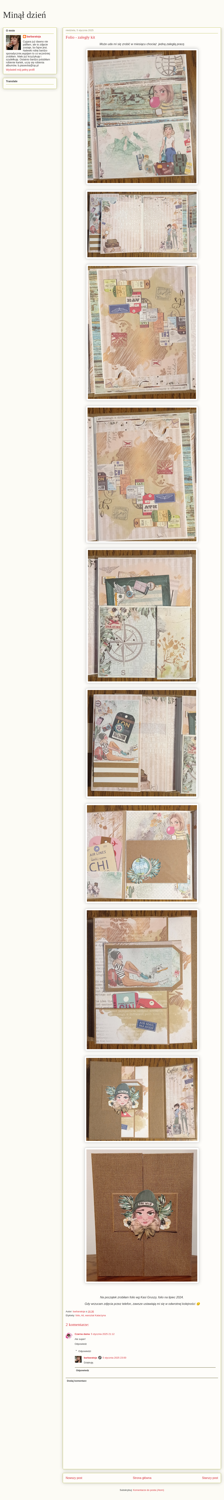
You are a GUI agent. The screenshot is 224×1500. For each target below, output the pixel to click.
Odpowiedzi (84, 1351)
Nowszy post (74, 1477)
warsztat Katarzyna (95, 1315)
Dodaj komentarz (77, 1380)
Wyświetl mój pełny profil (20, 69)
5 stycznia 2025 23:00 (114, 1357)
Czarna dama (82, 1334)
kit (82, 1315)
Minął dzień (24, 15)
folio (78, 1315)
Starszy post (210, 1477)
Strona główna (142, 1477)
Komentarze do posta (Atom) (148, 1490)
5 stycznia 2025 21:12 (102, 1334)
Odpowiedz (81, 1344)
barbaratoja (90, 1357)
